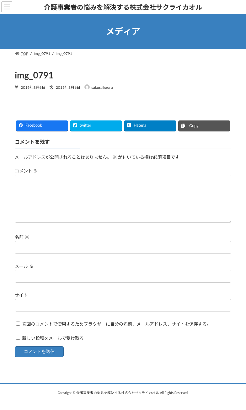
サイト (21, 302)
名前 (22, 245)
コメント (26, 171)
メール (24, 273)
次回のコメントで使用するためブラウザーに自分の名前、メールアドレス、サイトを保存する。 (116, 331)
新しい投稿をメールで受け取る (53, 345)
